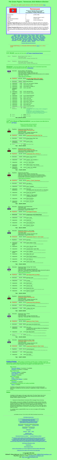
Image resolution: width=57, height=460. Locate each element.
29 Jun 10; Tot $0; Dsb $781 (38, 262)
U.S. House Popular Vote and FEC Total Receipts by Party (28, 420)
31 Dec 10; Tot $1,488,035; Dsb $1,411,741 (41, 215)
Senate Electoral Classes (37, 53)
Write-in (13, 384)
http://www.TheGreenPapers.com (30, 457)
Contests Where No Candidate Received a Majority (28, 422)
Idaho (43, 35)
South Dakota (14, 40)
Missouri (25, 37)
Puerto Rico (30, 39)
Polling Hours (28, 429)
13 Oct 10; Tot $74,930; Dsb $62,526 (39, 306)
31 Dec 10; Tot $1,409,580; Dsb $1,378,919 (41, 181)
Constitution (14, 372)
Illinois (12, 36)
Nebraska (34, 37)
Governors (25, 431)
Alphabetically (20, 425)
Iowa (19, 36)
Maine (33, 36)
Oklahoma (16, 39)
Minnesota (17, 37)
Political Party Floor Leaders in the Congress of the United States (28, 450)
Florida (30, 35)
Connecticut (14, 35)
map (9, 130)
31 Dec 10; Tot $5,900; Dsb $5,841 (39, 332)
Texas (23, 40)
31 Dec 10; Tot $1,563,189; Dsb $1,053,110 (41, 303)
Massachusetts (42, 36)
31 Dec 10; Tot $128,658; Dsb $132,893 (40, 187)
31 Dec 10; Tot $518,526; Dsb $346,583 (40, 136)
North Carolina (29, 38)
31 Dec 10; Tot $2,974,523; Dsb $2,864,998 (41, 322)
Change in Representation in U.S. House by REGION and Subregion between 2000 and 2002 (28, 448)
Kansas (22, 36)
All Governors (30, 67)
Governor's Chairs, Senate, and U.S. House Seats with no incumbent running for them (28, 438)
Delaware (18, 35)
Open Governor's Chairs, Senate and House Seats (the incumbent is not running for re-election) (28, 437)
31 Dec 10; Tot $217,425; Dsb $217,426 (40, 350)
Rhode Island (35, 39)
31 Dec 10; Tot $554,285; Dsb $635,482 (40, 154)
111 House (14, 122)
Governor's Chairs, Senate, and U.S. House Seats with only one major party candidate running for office (28, 441)
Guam (37, 35)
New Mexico (19, 38)
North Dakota (35, 38)
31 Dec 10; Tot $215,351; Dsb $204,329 (40, 278)
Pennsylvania (25, 39)
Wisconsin (29, 41)
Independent (14, 381)
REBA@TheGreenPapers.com (44, 454)
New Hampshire (43, 37)
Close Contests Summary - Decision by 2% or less (28, 421)
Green (13, 373)
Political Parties (11, 361)
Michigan (12, 37)
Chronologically (27, 425)
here (44, 5)
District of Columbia (24, 35)
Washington (43, 40)
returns (38, 45)
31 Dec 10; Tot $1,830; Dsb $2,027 (39, 252)
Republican (14, 369)
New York (24, 38)
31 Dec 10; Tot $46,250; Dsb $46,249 (39, 330)
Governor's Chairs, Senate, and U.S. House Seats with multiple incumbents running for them (28, 440)
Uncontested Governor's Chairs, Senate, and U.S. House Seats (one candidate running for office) (29, 439)
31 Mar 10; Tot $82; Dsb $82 (38, 165)
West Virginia (24, 41)
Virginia (38, 40)
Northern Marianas (41, 38)
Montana (29, 37)
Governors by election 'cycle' (29, 434)
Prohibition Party (15, 379)
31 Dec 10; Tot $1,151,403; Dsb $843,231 (40, 347)
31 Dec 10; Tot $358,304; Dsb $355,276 (40, 240)
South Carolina (41, 39)
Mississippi (22, 37)
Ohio (13, 39)
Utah (26, 40)
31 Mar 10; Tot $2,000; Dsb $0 (38, 289)
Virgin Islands (33, 40)
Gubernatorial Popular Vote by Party (28, 419)
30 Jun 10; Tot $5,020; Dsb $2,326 (39, 257)
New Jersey (14, 38)
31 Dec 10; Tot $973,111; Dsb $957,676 (40, 212)
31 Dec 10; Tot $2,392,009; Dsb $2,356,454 (41, 275)
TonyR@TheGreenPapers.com (36, 455)
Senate (29, 431)
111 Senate (29, 53)
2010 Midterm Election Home (28, 417)
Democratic (14, 368)
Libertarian (14, 375)
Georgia (33, 35)
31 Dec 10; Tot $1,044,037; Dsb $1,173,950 (41, 237)
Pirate (13, 377)
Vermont (29, 40)
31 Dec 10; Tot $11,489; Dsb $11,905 (39, 335)
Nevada (37, 37)
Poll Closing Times (35, 425)
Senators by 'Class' (28, 433)
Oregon (20, 39)
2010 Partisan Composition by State (28, 443)
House (33, 431)
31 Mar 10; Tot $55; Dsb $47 (38, 243)
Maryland (37, 36)
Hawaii (40, 35)
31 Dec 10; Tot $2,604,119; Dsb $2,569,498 (41, 325)
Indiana (16, 36)
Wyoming (33, 41)
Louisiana (30, 36)
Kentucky (25, 36)
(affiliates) (18, 368)
